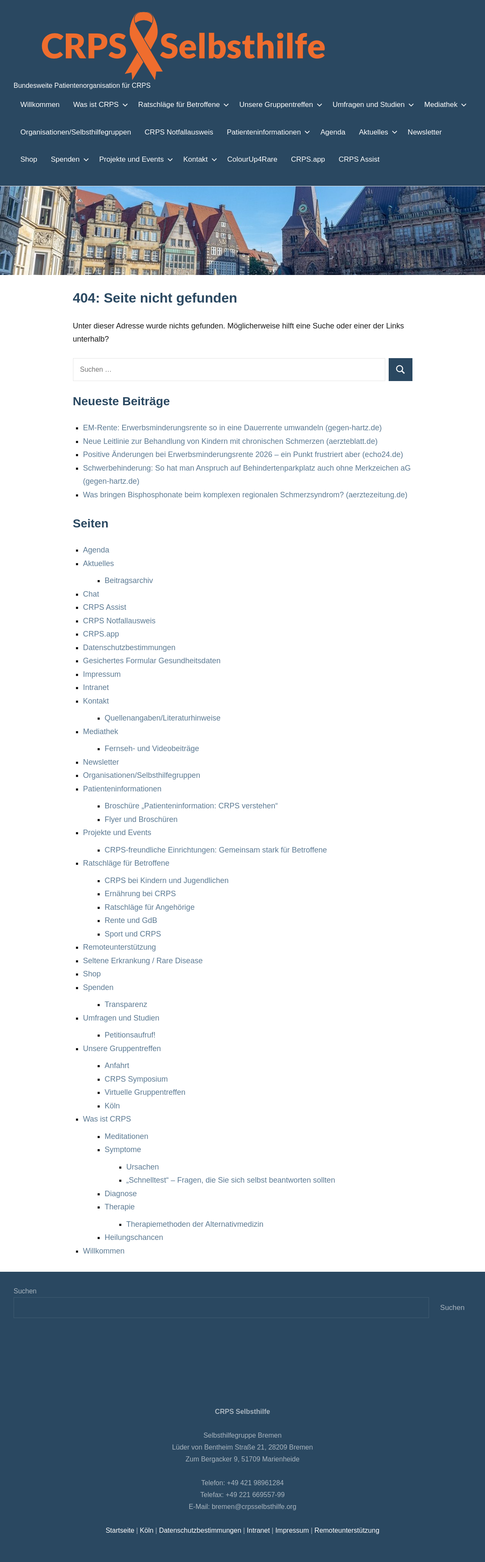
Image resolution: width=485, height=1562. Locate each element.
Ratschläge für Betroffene (175, 104)
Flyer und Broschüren (141, 819)
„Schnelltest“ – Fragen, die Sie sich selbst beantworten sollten (230, 1180)
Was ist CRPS (96, 104)
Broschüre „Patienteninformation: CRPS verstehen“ (191, 805)
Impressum (102, 674)
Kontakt (163, 159)
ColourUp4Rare (215, 159)
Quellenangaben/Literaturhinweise (163, 718)
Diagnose (120, 1193)
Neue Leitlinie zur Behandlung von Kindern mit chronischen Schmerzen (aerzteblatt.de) (230, 441)
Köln (112, 1106)
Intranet (97, 687)
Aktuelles (366, 132)
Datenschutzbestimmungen (130, 647)
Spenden (36, 159)
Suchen (25, 1291)
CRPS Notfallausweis (174, 132)
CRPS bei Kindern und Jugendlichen (165, 880)
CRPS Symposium (135, 1079)
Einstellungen (115, 1552)
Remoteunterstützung (121, 947)
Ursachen (142, 1167)
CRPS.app (267, 159)
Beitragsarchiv (129, 580)
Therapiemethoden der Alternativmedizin (196, 1224)
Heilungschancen (134, 1237)
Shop (452, 132)
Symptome (123, 1149)
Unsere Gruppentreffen (270, 104)
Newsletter (414, 132)
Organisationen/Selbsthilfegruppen (74, 132)
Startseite (122, 1530)
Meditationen (127, 1136)
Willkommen (39, 104)
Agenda (324, 132)
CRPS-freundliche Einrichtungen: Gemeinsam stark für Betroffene (216, 850)
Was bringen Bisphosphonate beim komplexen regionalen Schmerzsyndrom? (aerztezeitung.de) (243, 494)
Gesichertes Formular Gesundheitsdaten (151, 660)
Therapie (120, 1206)
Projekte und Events (101, 159)
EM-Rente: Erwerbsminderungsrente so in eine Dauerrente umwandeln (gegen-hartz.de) (232, 427)
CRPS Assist (315, 159)
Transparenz (125, 1004)
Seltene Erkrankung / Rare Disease (142, 960)
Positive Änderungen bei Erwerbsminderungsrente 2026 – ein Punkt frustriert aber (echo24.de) (244, 454)
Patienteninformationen (259, 132)
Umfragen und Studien (359, 104)
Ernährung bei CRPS (139, 893)
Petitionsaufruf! (132, 1035)
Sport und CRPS (132, 934)
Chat (91, 594)
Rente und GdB (130, 920)
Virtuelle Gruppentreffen (146, 1092)
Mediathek (429, 104)
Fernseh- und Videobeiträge (152, 748)
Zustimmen (377, 1549)
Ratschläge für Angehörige (150, 907)
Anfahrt (117, 1065)
